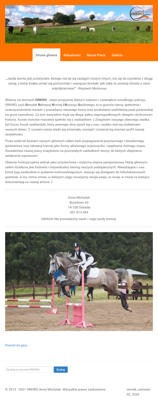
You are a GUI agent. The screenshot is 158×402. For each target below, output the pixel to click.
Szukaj (60, 369)
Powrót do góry (16, 345)
